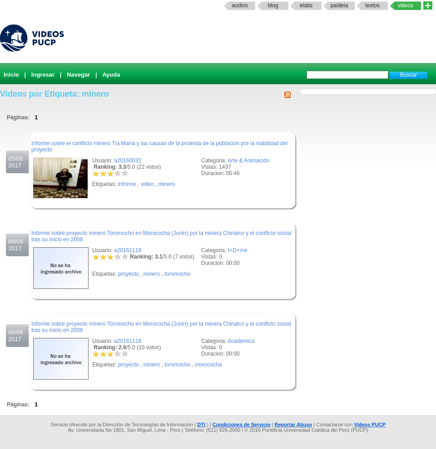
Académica (241, 341)
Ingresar (42, 74)
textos (372, 5)
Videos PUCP (370, 424)
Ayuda (111, 74)
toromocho (177, 274)
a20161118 (127, 250)
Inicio (11, 74)
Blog (273, 5)
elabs (306, 5)
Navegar (78, 74)
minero (166, 184)
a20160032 (127, 160)
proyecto (128, 274)
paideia (339, 5)
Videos (406, 5)
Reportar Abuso (293, 424)
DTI (201, 424)
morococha (208, 364)
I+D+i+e (237, 250)
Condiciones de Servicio (242, 424)
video (147, 184)
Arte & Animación (248, 160)
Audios (240, 5)
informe (127, 184)
